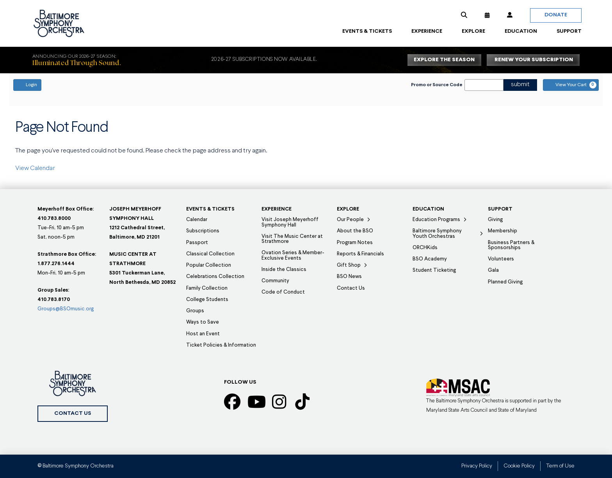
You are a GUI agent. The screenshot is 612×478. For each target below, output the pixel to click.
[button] (464, 15)
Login (27, 84)
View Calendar (35, 168)
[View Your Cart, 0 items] (571, 85)
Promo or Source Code (437, 85)
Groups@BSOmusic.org (65, 309)
